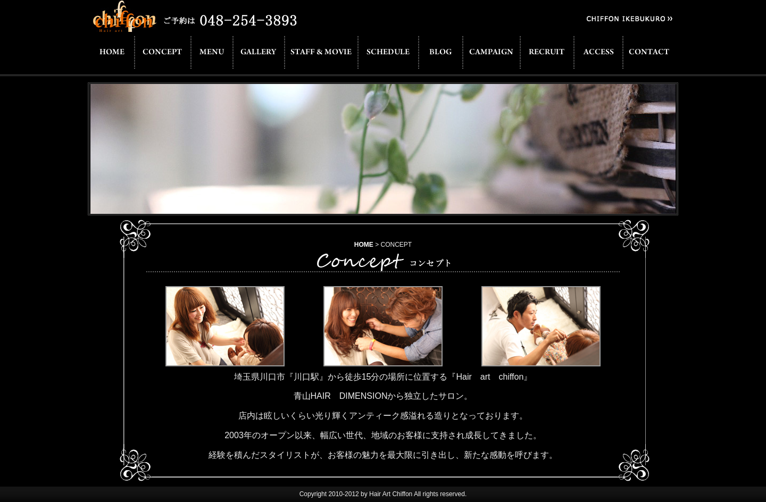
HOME (363, 244)
